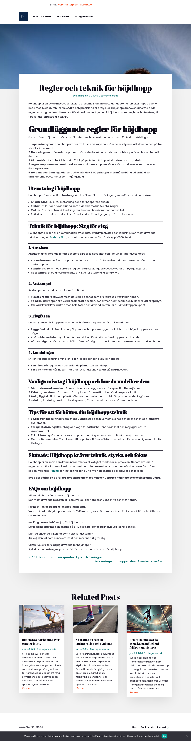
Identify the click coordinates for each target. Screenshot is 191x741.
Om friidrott (62, 16)
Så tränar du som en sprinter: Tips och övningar (94, 641)
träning (54, 471)
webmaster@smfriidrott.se (75, 4)
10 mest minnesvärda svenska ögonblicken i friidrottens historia (144, 643)
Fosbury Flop (57, 237)
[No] (187, 736)
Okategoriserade (83, 16)
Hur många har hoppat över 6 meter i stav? (41, 641)
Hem (35, 16)
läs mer (26, 688)
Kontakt (46, 16)
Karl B (79, 95)
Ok (164, 736)
